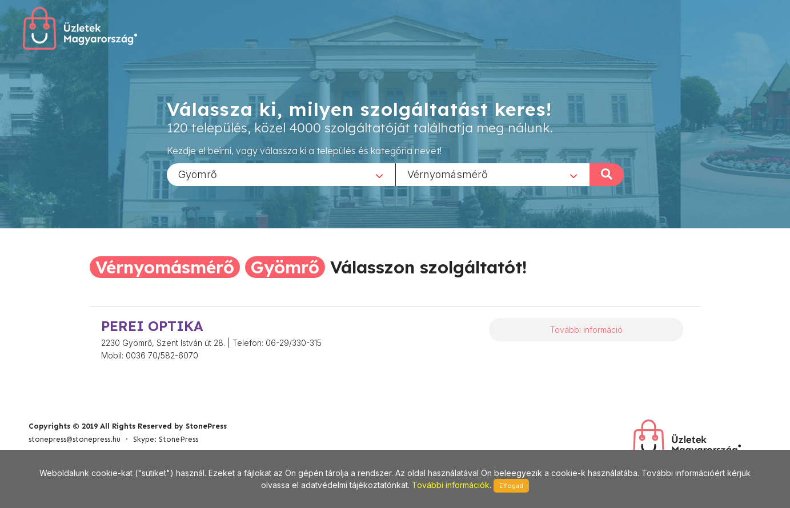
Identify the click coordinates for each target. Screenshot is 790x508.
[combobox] (281, 174)
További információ (586, 329)
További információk (451, 485)
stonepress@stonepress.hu (75, 439)
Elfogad (511, 486)
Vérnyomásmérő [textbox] (447, 174)
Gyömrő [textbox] (197, 174)
